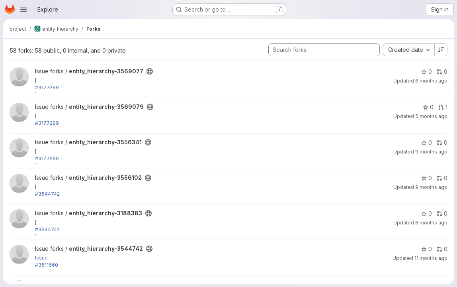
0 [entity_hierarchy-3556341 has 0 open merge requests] (442, 142)
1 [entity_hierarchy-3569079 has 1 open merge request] (442, 107)
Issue (41, 258)
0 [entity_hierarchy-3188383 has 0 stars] (426, 213)
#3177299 (47, 87)
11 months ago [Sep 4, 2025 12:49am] (430, 258)
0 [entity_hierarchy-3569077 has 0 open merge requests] (442, 71)
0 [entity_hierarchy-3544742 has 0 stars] (426, 249)
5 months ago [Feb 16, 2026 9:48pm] (431, 116)
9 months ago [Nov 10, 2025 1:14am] (431, 152)
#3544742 (47, 194)
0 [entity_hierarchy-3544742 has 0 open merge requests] (442, 249)
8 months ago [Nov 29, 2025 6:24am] (431, 223)
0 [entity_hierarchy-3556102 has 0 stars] (426, 178)
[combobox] (408, 49)
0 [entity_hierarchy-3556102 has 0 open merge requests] (442, 178)
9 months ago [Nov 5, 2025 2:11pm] (431, 187)
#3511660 (46, 265)
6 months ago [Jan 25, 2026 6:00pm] (431, 81)
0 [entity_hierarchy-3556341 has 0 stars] (426, 142)
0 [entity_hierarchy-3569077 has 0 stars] (426, 71)
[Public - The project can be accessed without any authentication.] (149, 71)
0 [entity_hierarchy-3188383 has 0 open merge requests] (442, 213)
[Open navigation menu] (23, 9)
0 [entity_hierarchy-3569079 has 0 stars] (428, 107)
